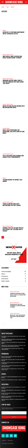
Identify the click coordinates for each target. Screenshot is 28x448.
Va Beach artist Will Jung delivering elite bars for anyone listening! (17, 305)
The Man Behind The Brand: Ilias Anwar (12, 180)
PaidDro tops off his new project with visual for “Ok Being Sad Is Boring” (13, 229)
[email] (14, 412)
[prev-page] (2, 324)
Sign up (14, 416)
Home (2, 7)
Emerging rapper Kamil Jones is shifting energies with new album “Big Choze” (13, 81)
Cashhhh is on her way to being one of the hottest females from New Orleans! (18, 295)
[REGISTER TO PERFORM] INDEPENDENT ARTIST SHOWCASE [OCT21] (13, 33)
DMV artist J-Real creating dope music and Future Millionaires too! (17, 316)
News (4, 30)
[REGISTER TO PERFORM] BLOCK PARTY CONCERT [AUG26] (13, 379)
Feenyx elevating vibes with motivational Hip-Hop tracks (12, 204)
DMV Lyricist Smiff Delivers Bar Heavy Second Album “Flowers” (12, 57)
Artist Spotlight (8, 54)
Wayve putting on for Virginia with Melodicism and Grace (14, 106)
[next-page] (12, 237)
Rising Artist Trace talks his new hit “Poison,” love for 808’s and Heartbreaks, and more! (13, 346)
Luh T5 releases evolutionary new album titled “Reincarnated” (13, 156)
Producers (6, 128)
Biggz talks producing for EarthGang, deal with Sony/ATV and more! (13, 131)
